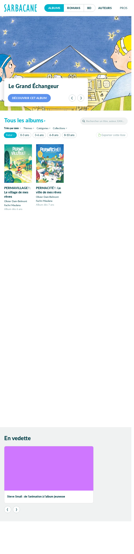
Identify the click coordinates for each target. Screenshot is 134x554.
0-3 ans (24, 135)
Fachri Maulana (12, 205)
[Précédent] (72, 98)
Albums (54, 8)
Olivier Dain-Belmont (15, 201)
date (13, 128)
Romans (73, 8)
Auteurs (105, 8)
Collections (59, 128)
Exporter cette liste (111, 135)
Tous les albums (23, 120)
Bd (91, 7)
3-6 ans (39, 135)
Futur (9, 135)
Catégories (42, 128)
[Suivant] (80, 98)
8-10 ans (69, 135)
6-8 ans (53, 135)
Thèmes (27, 128)
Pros (124, 8)
